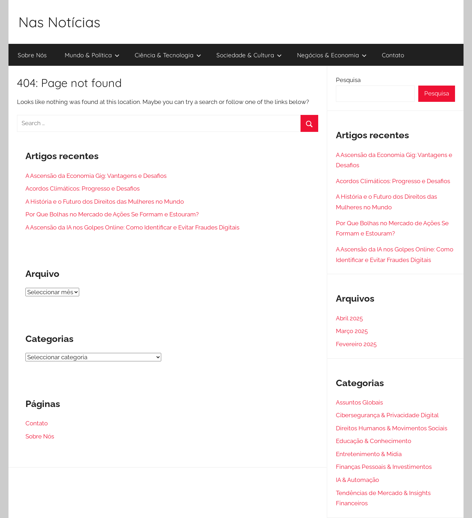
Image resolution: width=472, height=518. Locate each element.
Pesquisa (348, 79)
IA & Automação (357, 479)
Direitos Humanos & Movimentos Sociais (391, 428)
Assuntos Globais (359, 402)
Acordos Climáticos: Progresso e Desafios (82, 188)
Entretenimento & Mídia (369, 454)
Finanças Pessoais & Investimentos (384, 466)
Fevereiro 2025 (356, 344)
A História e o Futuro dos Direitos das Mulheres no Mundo (104, 201)
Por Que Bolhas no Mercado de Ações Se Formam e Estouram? (112, 214)
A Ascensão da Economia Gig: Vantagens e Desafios (96, 175)
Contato (393, 55)
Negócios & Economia (332, 55)
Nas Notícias (59, 22)
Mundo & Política (92, 55)
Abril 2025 (349, 318)
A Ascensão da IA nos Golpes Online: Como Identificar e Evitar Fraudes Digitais (132, 227)
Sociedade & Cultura (249, 55)
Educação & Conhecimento (373, 440)
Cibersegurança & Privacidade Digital (387, 415)
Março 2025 (352, 330)
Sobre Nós (32, 55)
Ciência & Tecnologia (168, 55)
